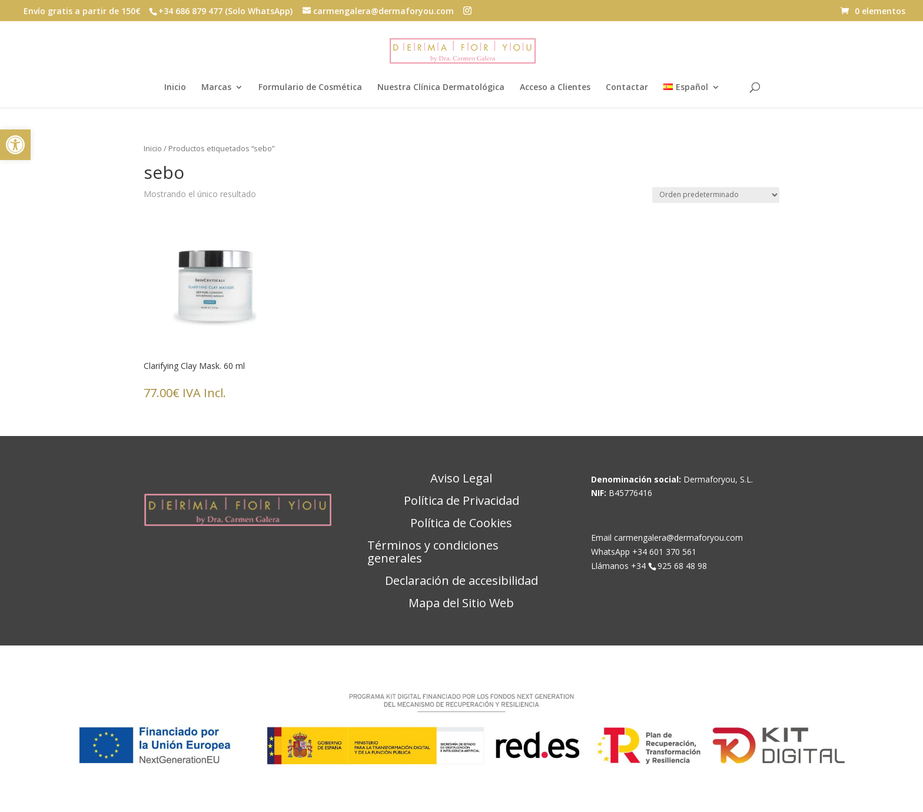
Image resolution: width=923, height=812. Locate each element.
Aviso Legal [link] (461, 479)
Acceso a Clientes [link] (555, 87)
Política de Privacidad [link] (461, 501)
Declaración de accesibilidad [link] (461, 581)
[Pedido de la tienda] (715, 195)
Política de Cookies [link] (461, 524)
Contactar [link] (627, 87)
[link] (15, 144)
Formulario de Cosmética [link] (310, 87)
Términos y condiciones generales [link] (433, 552)
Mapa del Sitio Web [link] (461, 604)
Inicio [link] (175, 87)
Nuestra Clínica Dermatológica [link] (440, 87)
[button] (467, 10)
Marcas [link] (216, 87)
